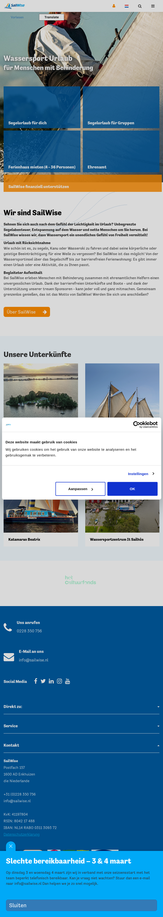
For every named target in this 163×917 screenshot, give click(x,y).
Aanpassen (80, 489)
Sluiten (19, 905)
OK (132, 489)
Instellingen (138, 474)
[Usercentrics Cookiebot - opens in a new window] (136, 424)
